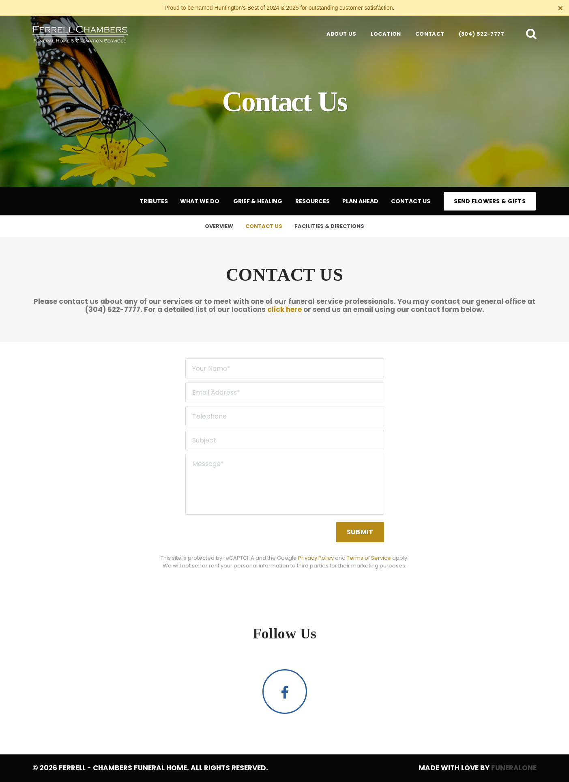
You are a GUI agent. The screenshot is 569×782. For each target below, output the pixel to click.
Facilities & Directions (329, 226)
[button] (531, 33)
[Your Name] (284, 368)
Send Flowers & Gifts (490, 201)
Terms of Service (369, 558)
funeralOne (514, 768)
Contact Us (263, 226)
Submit (360, 532)
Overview (219, 226)
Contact (429, 34)
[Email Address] (284, 392)
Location (386, 34)
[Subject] (284, 440)
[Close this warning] (560, 8)
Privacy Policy (316, 558)
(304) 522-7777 (481, 34)
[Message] (284, 484)
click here (284, 309)
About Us (341, 34)
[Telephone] (284, 416)
